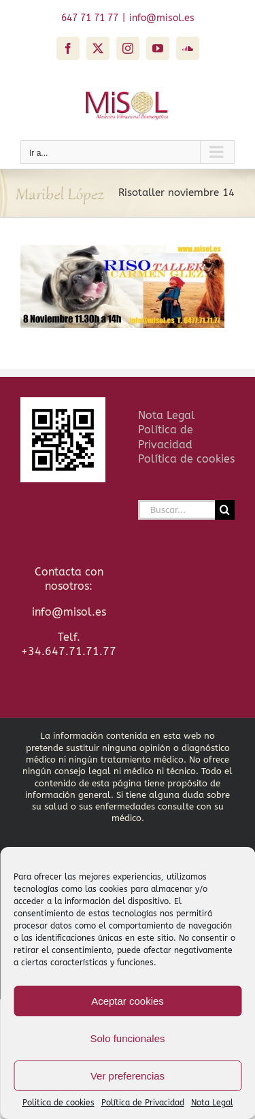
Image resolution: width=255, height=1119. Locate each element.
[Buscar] (225, 510)
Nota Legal (212, 1102)
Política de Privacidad (142, 1102)
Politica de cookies (58, 1102)
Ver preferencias (127, 1076)
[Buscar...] (177, 510)
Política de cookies (186, 458)
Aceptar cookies (127, 1001)
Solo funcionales (127, 1038)
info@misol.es (161, 18)
